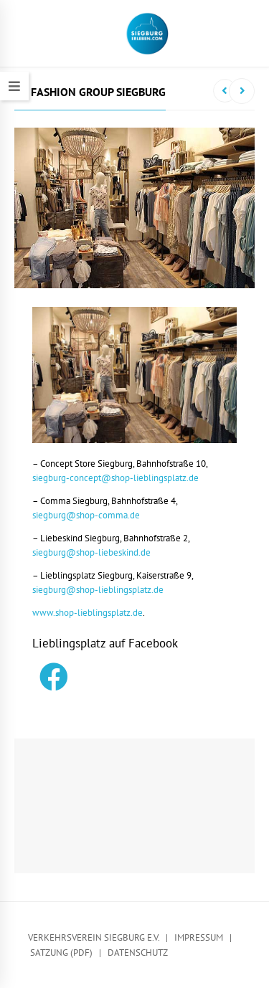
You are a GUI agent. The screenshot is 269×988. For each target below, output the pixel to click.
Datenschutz (138, 952)
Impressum (198, 937)
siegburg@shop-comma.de (86, 515)
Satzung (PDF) (61, 952)
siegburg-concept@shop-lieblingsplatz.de (115, 478)
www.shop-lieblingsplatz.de (87, 613)
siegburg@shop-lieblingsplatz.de (98, 590)
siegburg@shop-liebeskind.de (91, 552)
